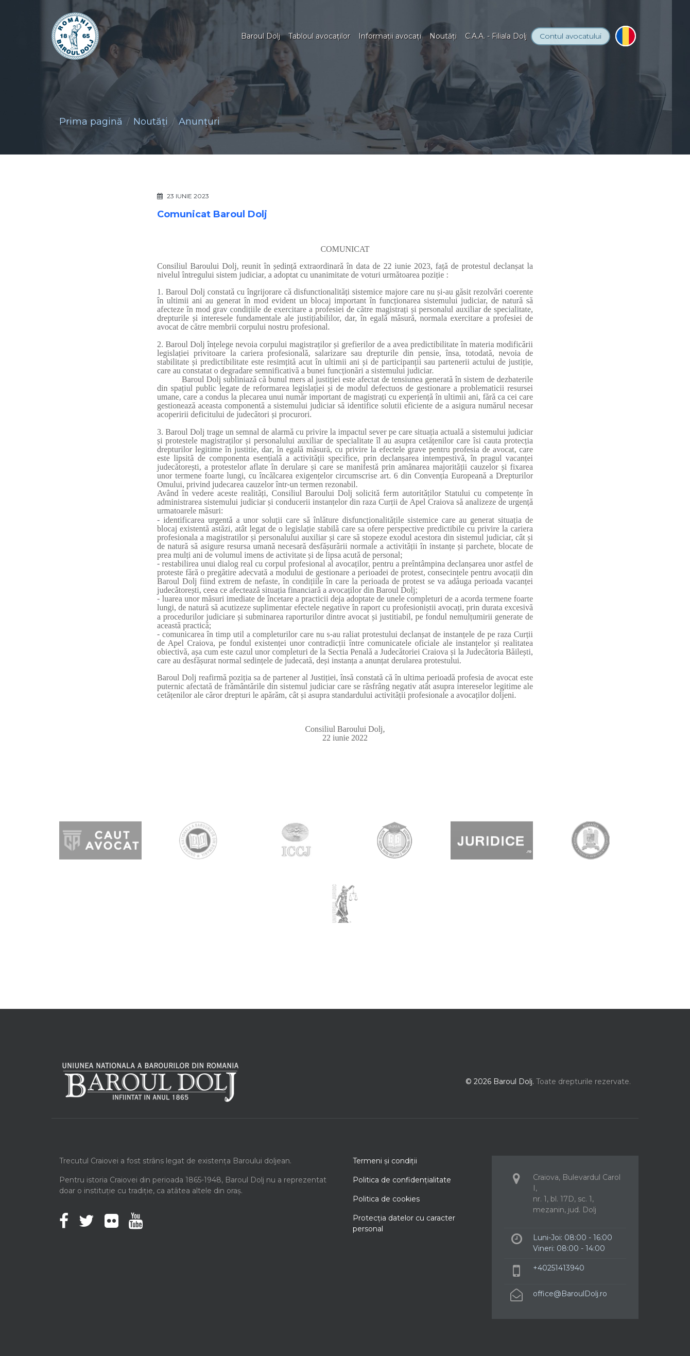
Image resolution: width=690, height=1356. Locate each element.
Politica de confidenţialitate (402, 1180)
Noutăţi (443, 36)
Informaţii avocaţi (389, 36)
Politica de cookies (386, 1199)
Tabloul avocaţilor (319, 36)
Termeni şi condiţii (385, 1160)
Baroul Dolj (260, 36)
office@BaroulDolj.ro (570, 1293)
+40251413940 (558, 1268)
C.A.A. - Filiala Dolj (496, 36)
